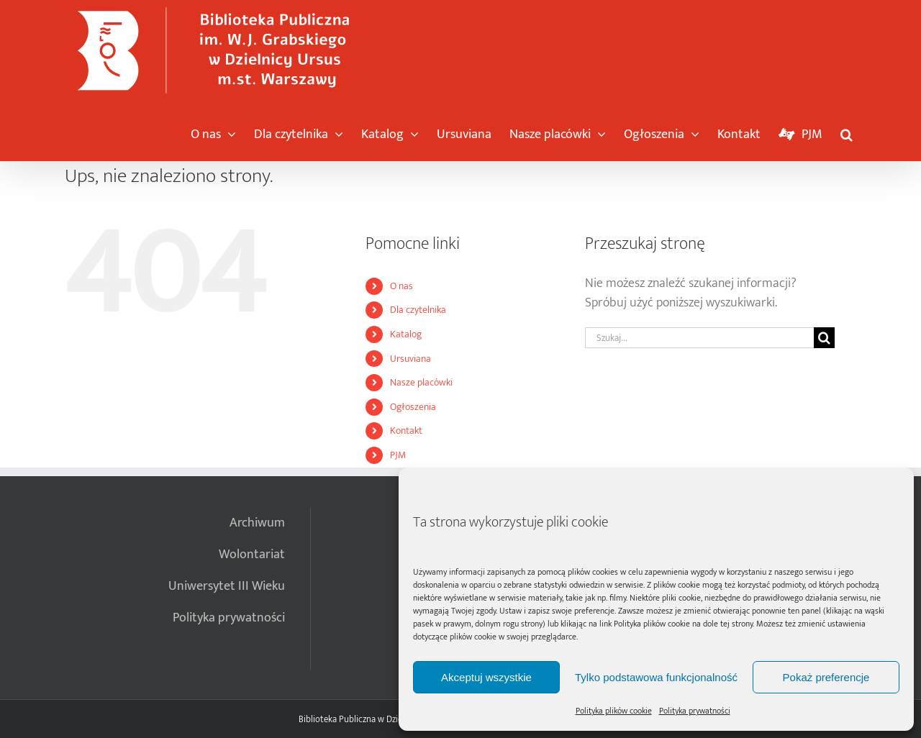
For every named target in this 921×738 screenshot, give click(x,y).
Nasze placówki (421, 382)
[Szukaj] (824, 337)
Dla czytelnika (418, 309)
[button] (846, 131)
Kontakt (406, 430)
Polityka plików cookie (652, 623)
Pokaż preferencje (826, 677)
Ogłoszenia (413, 406)
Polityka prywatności (694, 710)
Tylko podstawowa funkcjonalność (656, 677)
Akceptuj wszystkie (486, 677)
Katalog (406, 334)
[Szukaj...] (699, 337)
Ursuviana (410, 358)
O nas (401, 286)
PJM (398, 455)
